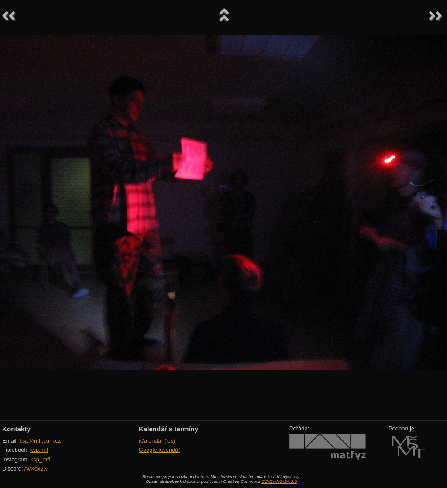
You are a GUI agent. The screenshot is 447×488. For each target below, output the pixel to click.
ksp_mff (40, 459)
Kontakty (16, 429)
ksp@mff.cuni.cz (40, 440)
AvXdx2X (35, 468)
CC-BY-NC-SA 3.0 (279, 481)
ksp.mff (39, 450)
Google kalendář (159, 450)
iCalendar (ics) (157, 440)
